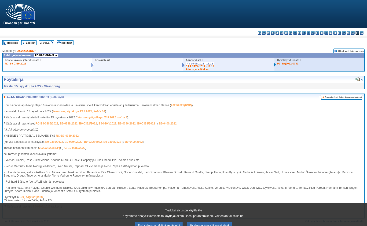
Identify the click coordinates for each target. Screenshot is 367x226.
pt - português (339, 33)
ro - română (344, 33)
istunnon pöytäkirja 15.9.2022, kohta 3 (102, 117)
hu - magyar (321, 33)
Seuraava (44, 42)
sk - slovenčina (348, 33)
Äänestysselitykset (197, 69)
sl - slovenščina (353, 33)
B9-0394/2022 (107, 123)
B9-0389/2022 (68, 123)
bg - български (259, 33)
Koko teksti (67, 42)
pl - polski (335, 33)
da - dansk (273, 33)
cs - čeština (268, 33)
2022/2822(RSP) (26, 50)
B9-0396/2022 (127, 123)
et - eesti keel (281, 33)
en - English (290, 33)
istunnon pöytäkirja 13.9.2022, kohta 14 (79, 111)
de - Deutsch (277, 33)
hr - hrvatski (304, 33)
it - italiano (308, 33)
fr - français (295, 33)
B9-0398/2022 (146, 123)
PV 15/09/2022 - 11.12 (200, 63)
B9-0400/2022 (168, 123)
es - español (264, 33)
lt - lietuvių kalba (317, 33)
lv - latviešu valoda (313, 33)
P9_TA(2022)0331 (287, 63)
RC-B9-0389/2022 (15, 63)
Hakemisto (12, 42)
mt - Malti (326, 33)
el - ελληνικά (286, 33)
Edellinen (30, 42)
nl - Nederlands (330, 33)
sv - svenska (361, 33)
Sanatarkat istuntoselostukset (343, 97)
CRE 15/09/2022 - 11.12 (200, 66)
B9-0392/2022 (88, 123)
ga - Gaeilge (299, 33)
